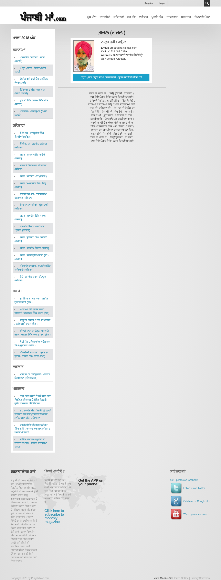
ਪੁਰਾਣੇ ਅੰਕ (157, 17)
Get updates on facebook (184, 480)
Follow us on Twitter (187, 488)
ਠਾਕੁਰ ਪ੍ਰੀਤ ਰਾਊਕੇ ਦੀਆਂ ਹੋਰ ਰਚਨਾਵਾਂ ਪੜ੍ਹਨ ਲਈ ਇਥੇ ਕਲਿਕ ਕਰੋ (111, 77)
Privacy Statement (200, 578)
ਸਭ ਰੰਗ (131, 17)
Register (149, 3)
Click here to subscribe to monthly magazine (54, 516)
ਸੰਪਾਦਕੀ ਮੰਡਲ (202, 17)
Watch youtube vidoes (188, 514)
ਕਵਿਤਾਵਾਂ (119, 17)
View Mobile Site (163, 578)
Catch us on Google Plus (190, 501)
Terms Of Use (180, 578)
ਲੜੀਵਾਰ (143, 17)
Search (207, 3)
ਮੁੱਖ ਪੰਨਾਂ (91, 17)
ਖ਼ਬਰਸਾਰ (186, 17)
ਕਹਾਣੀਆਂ (105, 17)
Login (162, 3)
